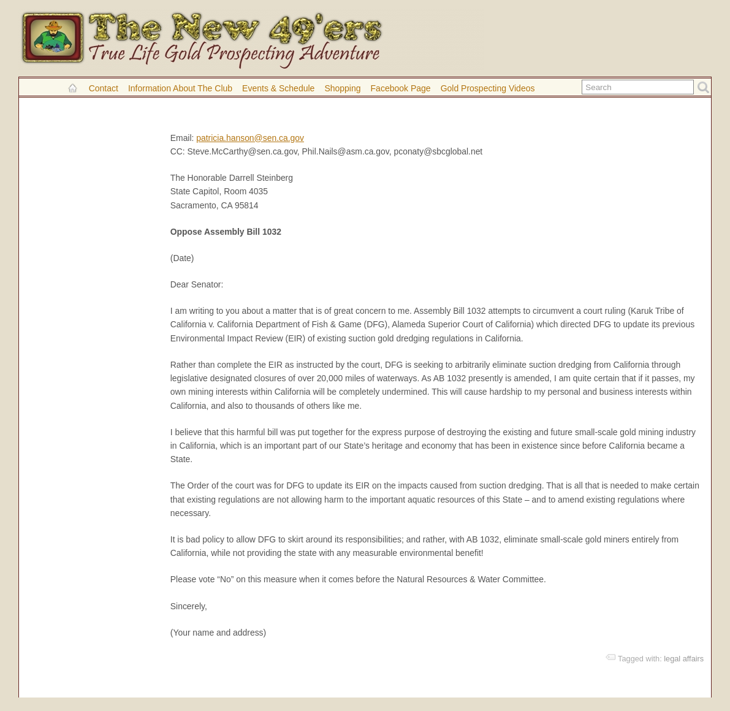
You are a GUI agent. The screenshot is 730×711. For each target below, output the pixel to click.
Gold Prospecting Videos (488, 88)
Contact (103, 88)
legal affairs (684, 658)
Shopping (342, 88)
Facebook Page (401, 88)
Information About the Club (180, 88)
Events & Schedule (278, 88)
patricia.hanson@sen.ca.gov (250, 138)
